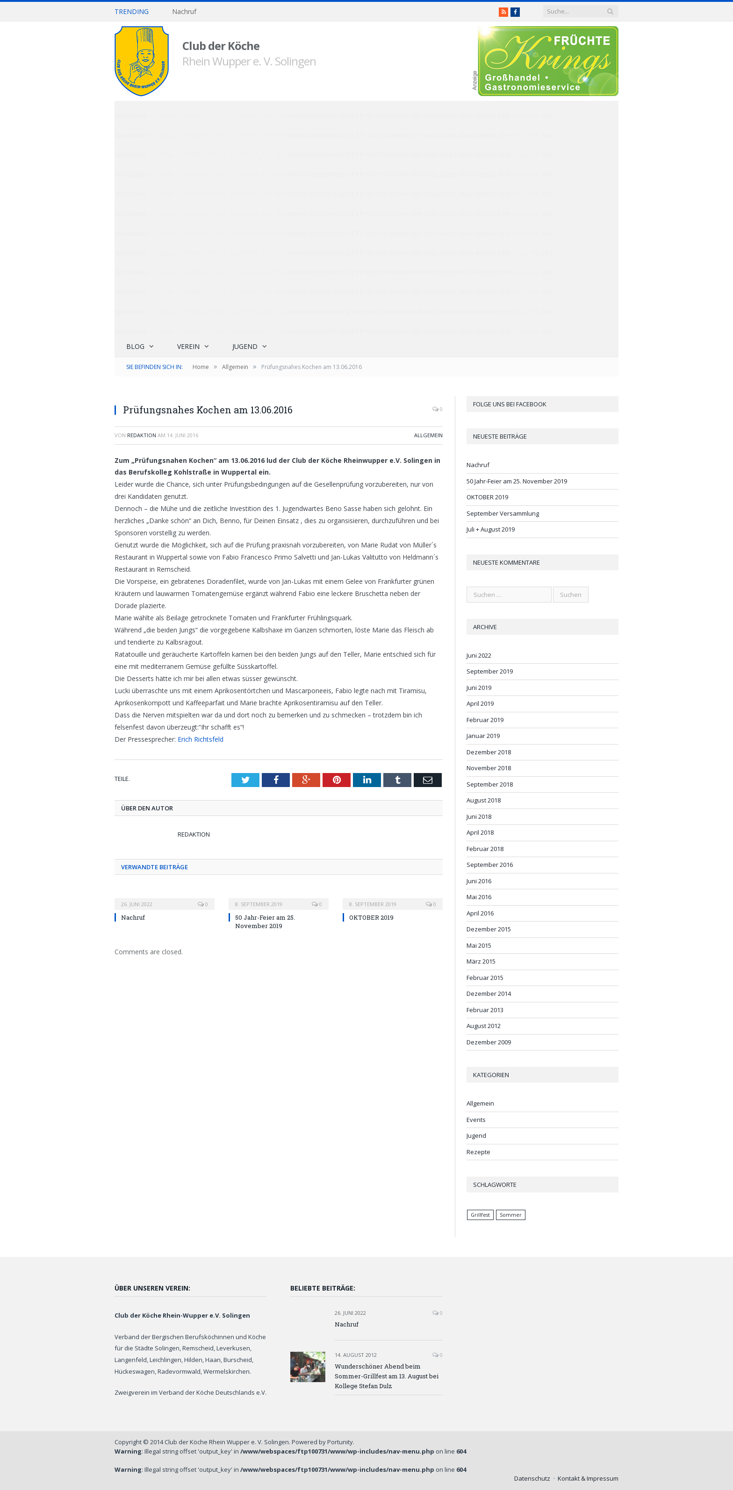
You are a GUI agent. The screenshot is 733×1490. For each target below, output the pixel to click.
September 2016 (490, 864)
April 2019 (480, 703)
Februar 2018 (485, 848)
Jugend (245, 346)
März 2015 (481, 961)
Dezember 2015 (489, 929)
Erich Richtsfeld (200, 739)
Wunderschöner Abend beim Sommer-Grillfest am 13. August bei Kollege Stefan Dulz (386, 1376)
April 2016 (480, 913)
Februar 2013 (485, 1010)
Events (476, 1119)
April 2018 (480, 832)
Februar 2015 (485, 977)
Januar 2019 (483, 735)
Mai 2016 (479, 897)
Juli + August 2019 (491, 529)
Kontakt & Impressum (588, 1478)
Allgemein (428, 435)
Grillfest (480, 1215)
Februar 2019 (485, 720)
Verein (188, 346)
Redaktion (141, 435)
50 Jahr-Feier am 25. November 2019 (265, 921)
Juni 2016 (479, 881)
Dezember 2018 (489, 752)
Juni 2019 (479, 687)
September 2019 (490, 671)
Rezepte (478, 1152)
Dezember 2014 (489, 993)
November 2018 (489, 768)
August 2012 (484, 1026)
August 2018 (484, 800)
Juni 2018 (479, 816)
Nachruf (184, 11)
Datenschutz (532, 1478)
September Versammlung (503, 513)
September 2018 (490, 784)
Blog (135, 346)
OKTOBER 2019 (371, 917)
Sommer (511, 1215)
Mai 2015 (479, 945)
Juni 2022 (479, 655)
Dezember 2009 (489, 1042)
